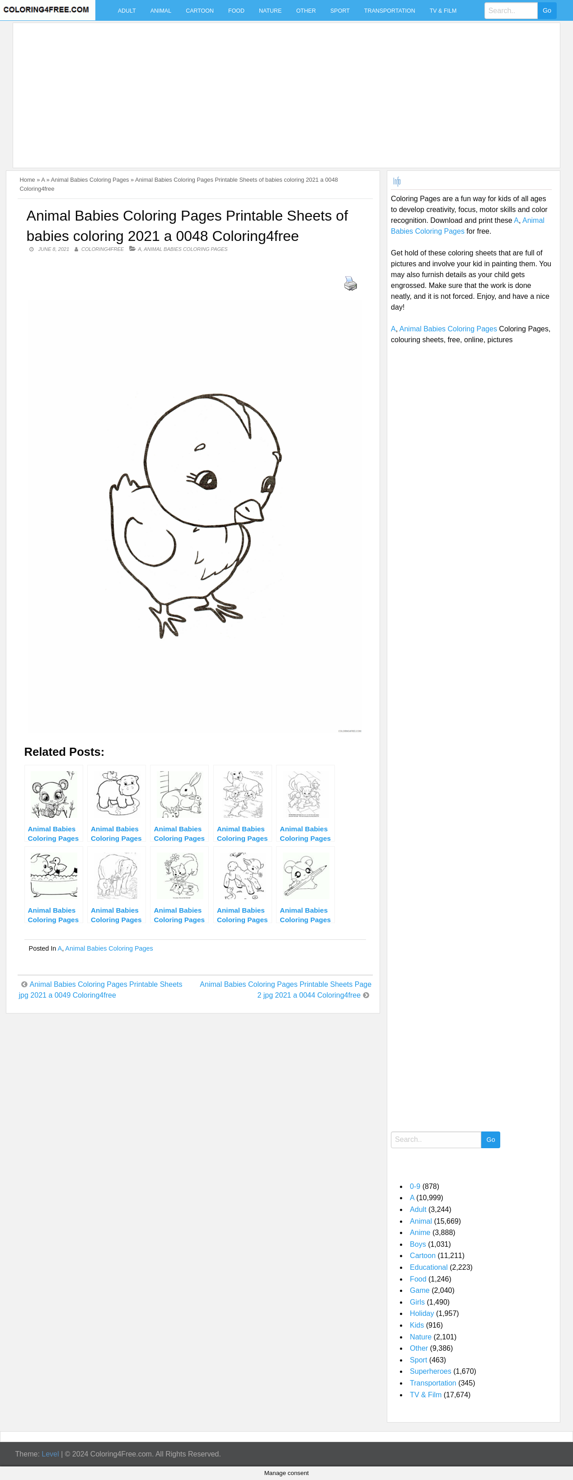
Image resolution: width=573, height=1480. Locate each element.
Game (420, 1290)
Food (236, 11)
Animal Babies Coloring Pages (90, 179)
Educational (429, 1267)
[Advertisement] (284, 90)
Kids (417, 1325)
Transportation (389, 11)
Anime (420, 1232)
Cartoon (200, 11)
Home (27, 179)
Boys (418, 1244)
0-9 (415, 1186)
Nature (270, 11)
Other (306, 11)
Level (50, 1454)
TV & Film (443, 11)
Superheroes (430, 1371)
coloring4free (102, 249)
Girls (417, 1302)
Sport (340, 11)
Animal (160, 11)
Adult (127, 11)
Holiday (422, 1313)
